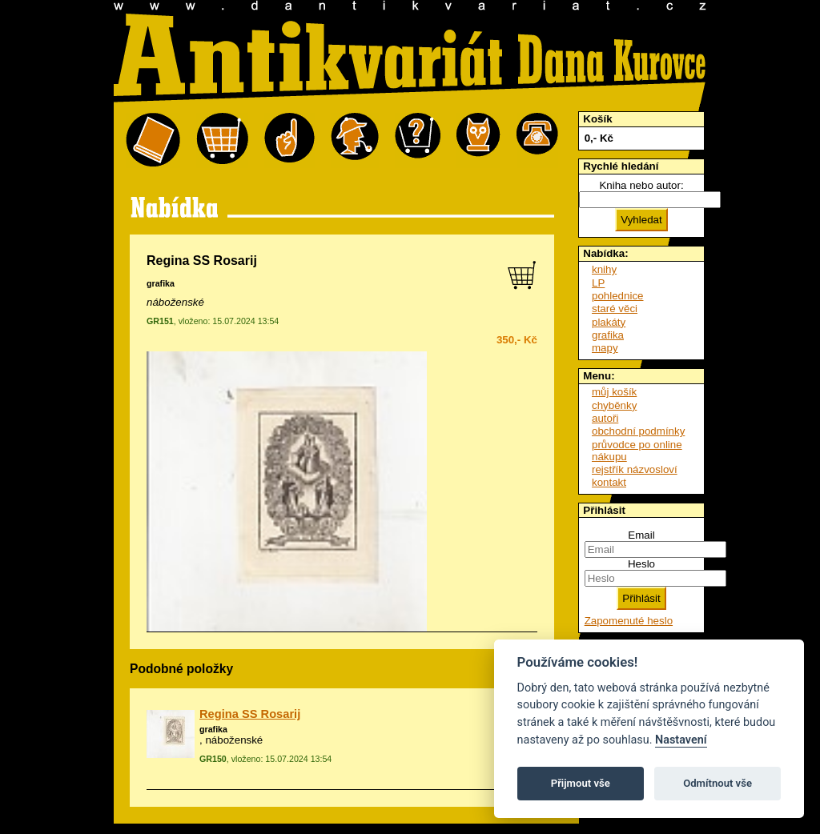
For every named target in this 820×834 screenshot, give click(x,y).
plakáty (608, 322)
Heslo (641, 564)
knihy (604, 269)
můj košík (614, 392)
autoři (605, 418)
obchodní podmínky (638, 431)
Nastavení (681, 740)
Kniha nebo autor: (641, 185)
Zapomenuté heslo (629, 621)
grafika (161, 283)
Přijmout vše (580, 783)
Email (641, 535)
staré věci (614, 309)
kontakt (609, 482)
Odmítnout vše (717, 783)
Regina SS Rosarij (249, 714)
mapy (605, 348)
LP (598, 283)
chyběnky (614, 405)
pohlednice (617, 296)
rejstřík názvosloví (634, 469)
